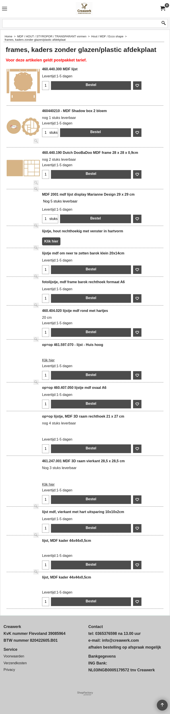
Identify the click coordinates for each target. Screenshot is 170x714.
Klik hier (51, 241)
